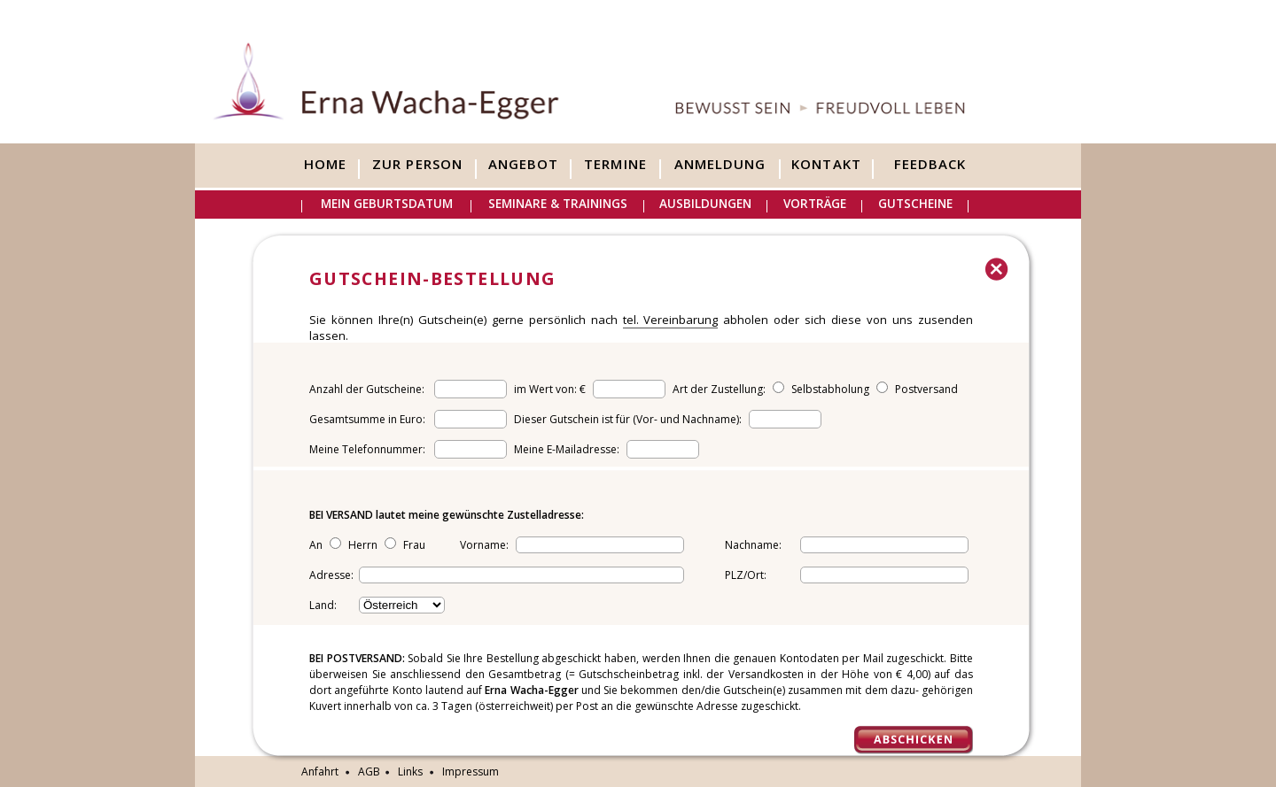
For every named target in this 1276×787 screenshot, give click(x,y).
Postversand (926, 389)
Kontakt (825, 165)
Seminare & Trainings (557, 204)
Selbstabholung (830, 389)
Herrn (362, 544)
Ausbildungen (705, 204)
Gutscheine (915, 204)
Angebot (523, 165)
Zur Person (417, 165)
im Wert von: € (551, 389)
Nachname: (753, 544)
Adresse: (331, 575)
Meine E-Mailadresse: (568, 449)
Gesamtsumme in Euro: (367, 419)
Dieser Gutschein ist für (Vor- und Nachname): (629, 419)
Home (325, 165)
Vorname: (485, 544)
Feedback (930, 165)
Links (410, 771)
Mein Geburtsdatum (387, 204)
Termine (615, 165)
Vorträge (814, 204)
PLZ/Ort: (745, 575)
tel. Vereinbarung (671, 320)
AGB (369, 771)
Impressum (470, 771)
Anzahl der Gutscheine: (366, 389)
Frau (414, 544)
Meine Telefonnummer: (367, 449)
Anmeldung (720, 165)
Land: (323, 605)
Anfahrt (319, 771)
